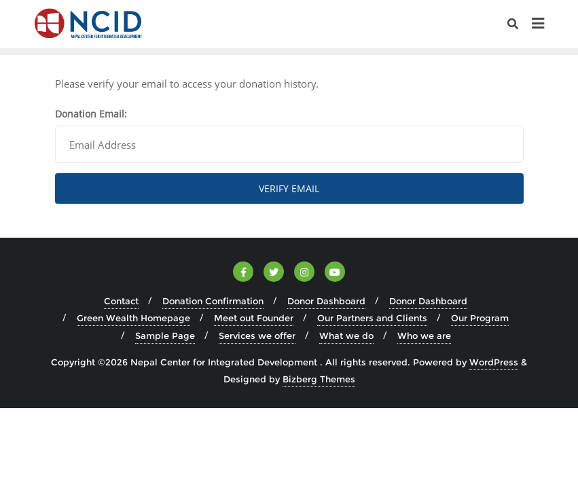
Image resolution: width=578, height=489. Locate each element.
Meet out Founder (253, 317)
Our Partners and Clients (372, 317)
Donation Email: (91, 113)
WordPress (493, 362)
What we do (346, 335)
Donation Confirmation (213, 300)
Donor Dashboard (326, 300)
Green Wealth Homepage (133, 317)
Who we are (424, 335)
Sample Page (165, 335)
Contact (121, 300)
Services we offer (257, 335)
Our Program (480, 317)
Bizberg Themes (319, 379)
